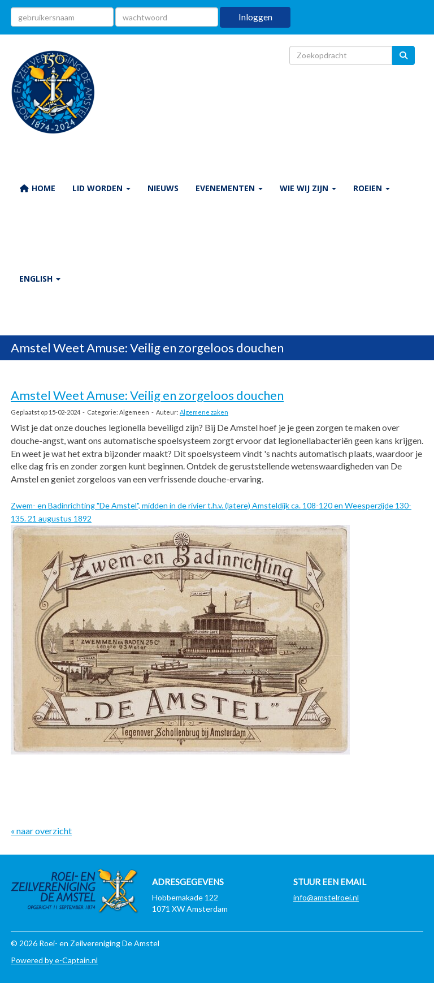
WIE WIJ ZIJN (308, 188)
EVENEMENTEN (229, 188)
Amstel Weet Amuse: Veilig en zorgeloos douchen (147, 395)
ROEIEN (371, 188)
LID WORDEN (101, 188)
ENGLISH (39, 278)
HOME (37, 188)
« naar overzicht (41, 830)
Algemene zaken (204, 412)
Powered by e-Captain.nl (54, 960)
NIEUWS (163, 188)
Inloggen (255, 16)
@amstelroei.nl (326, 897)
